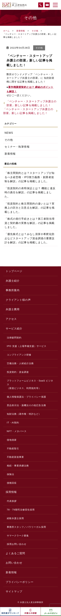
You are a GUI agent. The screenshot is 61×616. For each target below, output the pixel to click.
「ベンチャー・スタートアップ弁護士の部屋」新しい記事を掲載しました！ (31, 103)
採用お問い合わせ (17, 544)
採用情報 (11, 492)
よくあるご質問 (15, 553)
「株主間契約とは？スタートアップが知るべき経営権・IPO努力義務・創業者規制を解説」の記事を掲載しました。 (29, 177)
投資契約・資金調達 (18, 372)
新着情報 (20, 31)
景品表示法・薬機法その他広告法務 (26, 405)
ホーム (6, 31)
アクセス (11, 319)
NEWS (9, 132)
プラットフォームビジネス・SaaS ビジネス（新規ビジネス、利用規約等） (30, 384)
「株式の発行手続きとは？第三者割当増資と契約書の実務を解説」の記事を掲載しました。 (29, 222)
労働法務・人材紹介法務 (20, 363)
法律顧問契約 (14, 337)
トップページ (14, 271)
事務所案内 (13, 290)
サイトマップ (14, 591)
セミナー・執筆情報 (17, 146)
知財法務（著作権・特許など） (24, 414)
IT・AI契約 (13, 422)
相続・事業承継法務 (18, 465)
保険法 (10, 474)
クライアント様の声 (18, 299)
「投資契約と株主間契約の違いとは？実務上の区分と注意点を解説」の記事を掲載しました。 (29, 207)
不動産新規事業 (15, 457)
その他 (35, 31)
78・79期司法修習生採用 (21, 509)
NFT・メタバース (17, 431)
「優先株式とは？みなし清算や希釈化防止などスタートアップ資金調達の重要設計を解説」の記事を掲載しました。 (29, 238)
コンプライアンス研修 (19, 354)
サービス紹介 (14, 328)
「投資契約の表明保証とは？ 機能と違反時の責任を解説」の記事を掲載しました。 (30, 192)
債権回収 (12, 483)
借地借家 (12, 440)
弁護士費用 (13, 309)
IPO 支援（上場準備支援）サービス (27, 346)
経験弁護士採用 (15, 518)
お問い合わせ (14, 562)
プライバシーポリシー (20, 582)
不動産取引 (13, 448)
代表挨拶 (12, 501)
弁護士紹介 (13, 280)
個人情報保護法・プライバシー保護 (26, 396)
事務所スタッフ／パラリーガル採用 (26, 527)
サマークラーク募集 (18, 535)
